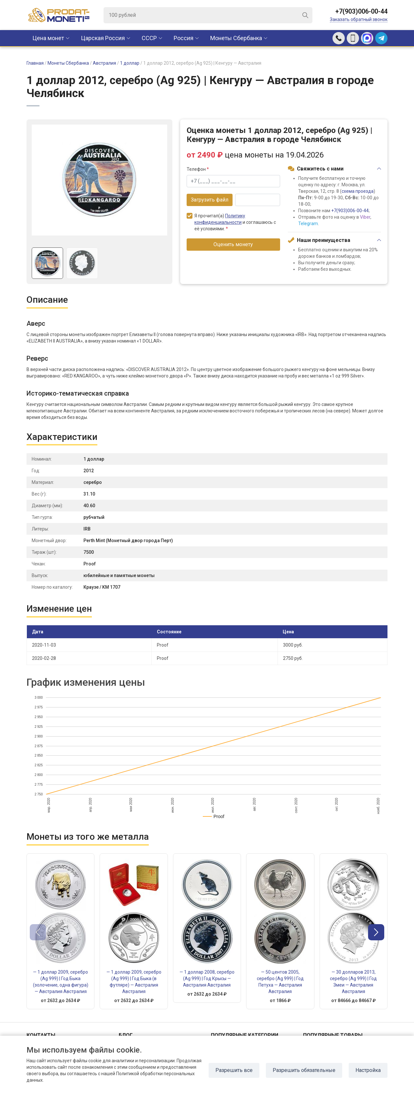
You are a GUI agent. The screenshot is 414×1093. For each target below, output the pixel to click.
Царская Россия (103, 38)
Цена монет (48, 38)
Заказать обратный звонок (358, 19)
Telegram (308, 223)
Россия (183, 38)
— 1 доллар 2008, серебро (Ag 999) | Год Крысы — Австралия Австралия (207, 978)
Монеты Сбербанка (236, 38)
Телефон (198, 169)
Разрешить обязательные (304, 1070)
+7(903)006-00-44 (361, 11)
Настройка (368, 1070)
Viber (365, 217)
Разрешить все (234, 1070)
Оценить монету (233, 244)
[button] (376, 932)
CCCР (149, 38)
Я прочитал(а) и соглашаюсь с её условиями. (231, 222)
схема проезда (358, 191)
